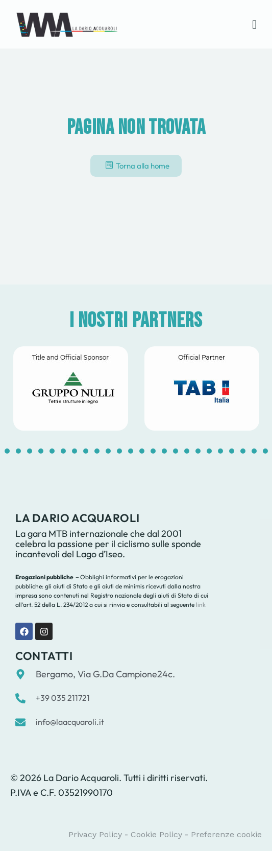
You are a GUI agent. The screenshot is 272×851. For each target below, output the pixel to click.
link (200, 604)
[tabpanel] (70, 388)
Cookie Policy (156, 834)
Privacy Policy (95, 834)
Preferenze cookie (226, 834)
